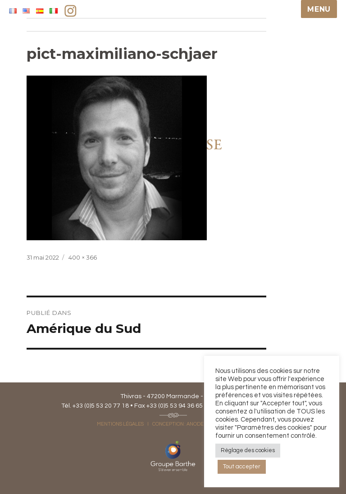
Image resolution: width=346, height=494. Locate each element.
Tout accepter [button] (241, 466)
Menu (319, 9)
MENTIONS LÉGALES (120, 424)
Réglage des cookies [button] (248, 450)
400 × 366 (82, 257)
